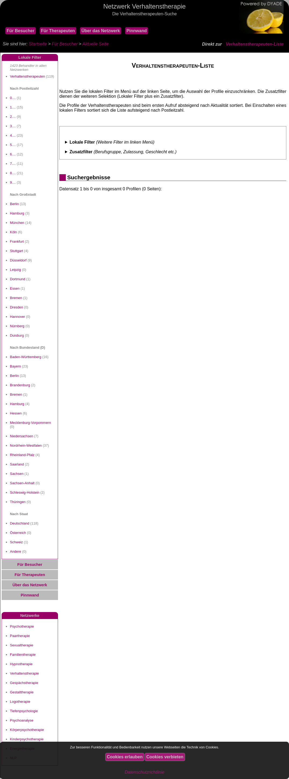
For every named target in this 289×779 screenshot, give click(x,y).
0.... (13, 98)
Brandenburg (20, 385)
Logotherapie (20, 702)
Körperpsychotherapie (27, 730)
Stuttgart (16, 251)
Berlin (14, 204)
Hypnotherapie (21, 664)
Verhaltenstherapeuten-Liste (255, 44)
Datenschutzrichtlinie (144, 772)
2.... (13, 117)
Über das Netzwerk (100, 30)
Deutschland (19, 523)
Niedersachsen (21, 436)
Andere (15, 551)
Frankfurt (17, 241)
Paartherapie (20, 636)
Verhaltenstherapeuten (27, 76)
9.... (13, 182)
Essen (15, 288)
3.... (13, 126)
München (17, 223)
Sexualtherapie (21, 645)
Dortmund (17, 279)
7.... (13, 164)
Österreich (18, 533)
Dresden (16, 307)
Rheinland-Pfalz (22, 455)
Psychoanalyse (21, 720)
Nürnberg (17, 326)
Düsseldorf (18, 260)
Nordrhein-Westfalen (26, 445)
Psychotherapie (22, 626)
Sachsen (16, 474)
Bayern (15, 366)
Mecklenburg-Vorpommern (30, 423)
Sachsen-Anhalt (22, 483)
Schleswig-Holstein (24, 492)
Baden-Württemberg (25, 357)
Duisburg (17, 335)
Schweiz (16, 542)
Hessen (16, 413)
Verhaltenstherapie (24, 673)
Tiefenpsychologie (24, 711)
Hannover (17, 317)
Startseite (38, 44)
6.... (13, 154)
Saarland (17, 464)
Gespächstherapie (24, 683)
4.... (13, 135)
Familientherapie (23, 655)
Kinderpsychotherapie (27, 739)
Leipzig (15, 270)
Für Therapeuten (58, 30)
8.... (13, 173)
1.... (13, 107)
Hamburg (17, 213)
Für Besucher (20, 30)
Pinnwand (137, 30)
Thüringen (18, 502)
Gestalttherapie (22, 692)
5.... (13, 145)
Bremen (16, 298)
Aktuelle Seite (95, 44)
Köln (13, 232)
